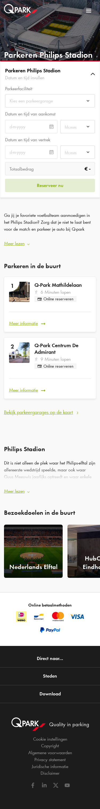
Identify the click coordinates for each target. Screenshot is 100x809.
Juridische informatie (50, 766)
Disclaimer (50, 773)
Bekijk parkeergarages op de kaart (38, 412)
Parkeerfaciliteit (18, 89)
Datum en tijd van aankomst (30, 114)
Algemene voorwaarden (50, 753)
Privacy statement (50, 759)
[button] (50, 74)
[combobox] (50, 102)
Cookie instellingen (50, 739)
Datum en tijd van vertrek (27, 140)
